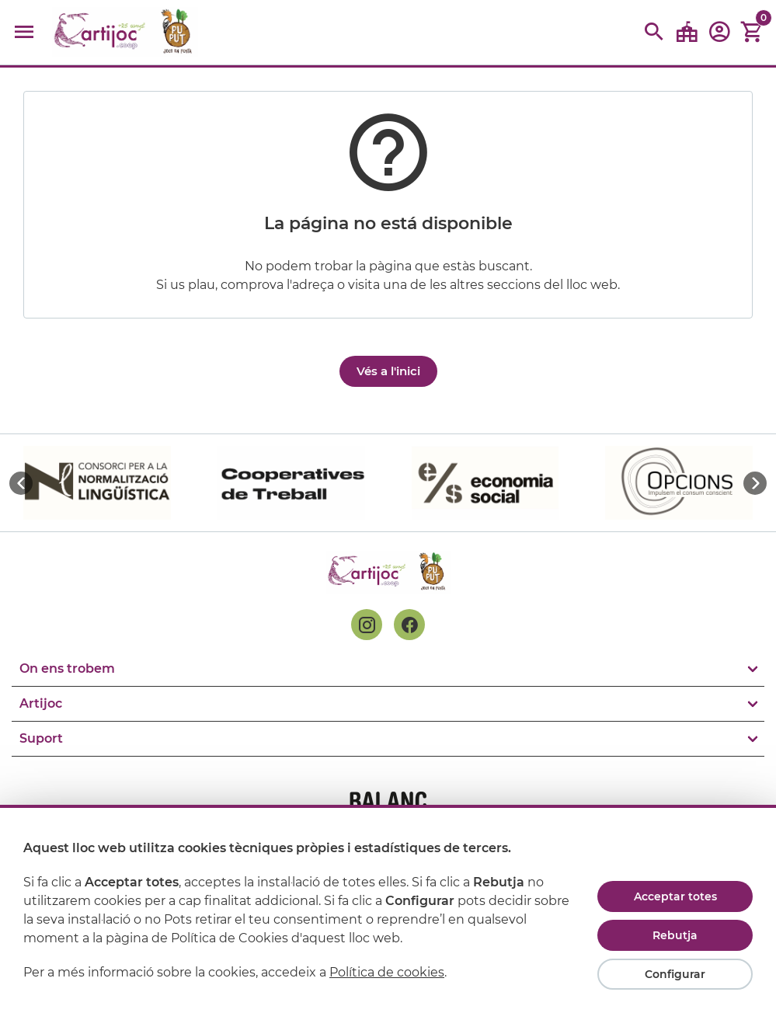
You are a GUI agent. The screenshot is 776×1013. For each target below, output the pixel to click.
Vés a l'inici (388, 371)
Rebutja (675, 935)
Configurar (675, 974)
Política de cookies (386, 972)
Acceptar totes (675, 896)
